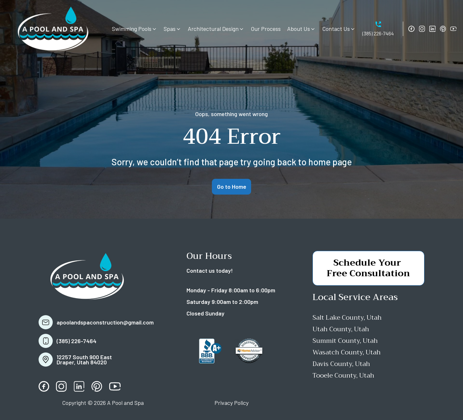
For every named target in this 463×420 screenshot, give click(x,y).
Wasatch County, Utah (347, 352)
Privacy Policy (231, 402)
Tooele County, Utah (343, 375)
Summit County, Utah (345, 340)
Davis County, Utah (341, 364)
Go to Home (231, 186)
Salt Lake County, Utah (347, 317)
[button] (134, 29)
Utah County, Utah (341, 329)
